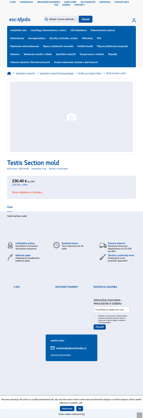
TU (83, 414)
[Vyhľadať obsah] (85, 19)
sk (73, 9)
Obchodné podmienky (66, 287)
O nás (17, 287)
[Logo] (19, 19)
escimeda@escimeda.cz (71, 348)
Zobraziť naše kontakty (61, 355)
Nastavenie (67, 408)
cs (69, 9)
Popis (10, 207)
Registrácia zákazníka (105, 287)
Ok (79, 408)
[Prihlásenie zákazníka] (134, 20)
